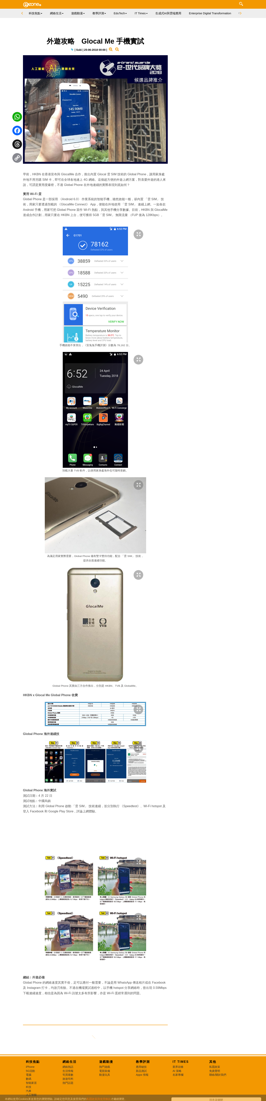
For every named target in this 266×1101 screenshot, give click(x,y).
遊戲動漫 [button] (78, 13)
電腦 (28, 1074)
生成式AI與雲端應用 (168, 13)
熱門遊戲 (104, 1067)
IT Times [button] (141, 13)
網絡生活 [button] (57, 13)
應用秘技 (141, 1067)
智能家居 (31, 1083)
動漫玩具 (104, 1074)
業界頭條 (178, 1067)
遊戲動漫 (106, 1062)
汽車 (28, 1091)
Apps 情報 (142, 1074)
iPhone (30, 1067)
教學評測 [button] (99, 13)
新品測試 (141, 1071)
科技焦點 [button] (35, 13)
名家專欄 (178, 1074)
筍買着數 (68, 1074)
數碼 (28, 1079)
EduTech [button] (120, 13)
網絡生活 (69, 1062)
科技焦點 (33, 1062)
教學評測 (143, 1062)
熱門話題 (68, 1083)
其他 (212, 1062)
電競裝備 (104, 1071)
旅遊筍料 (68, 1079)
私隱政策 (214, 1067)
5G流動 (30, 1071)
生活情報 (68, 1071)
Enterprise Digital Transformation (210, 13)
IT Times (181, 1062)
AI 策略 (177, 1071)
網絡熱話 (68, 1067)
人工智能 (31, 1095)
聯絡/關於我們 (217, 1074)
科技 (28, 1087)
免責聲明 (214, 1071)
